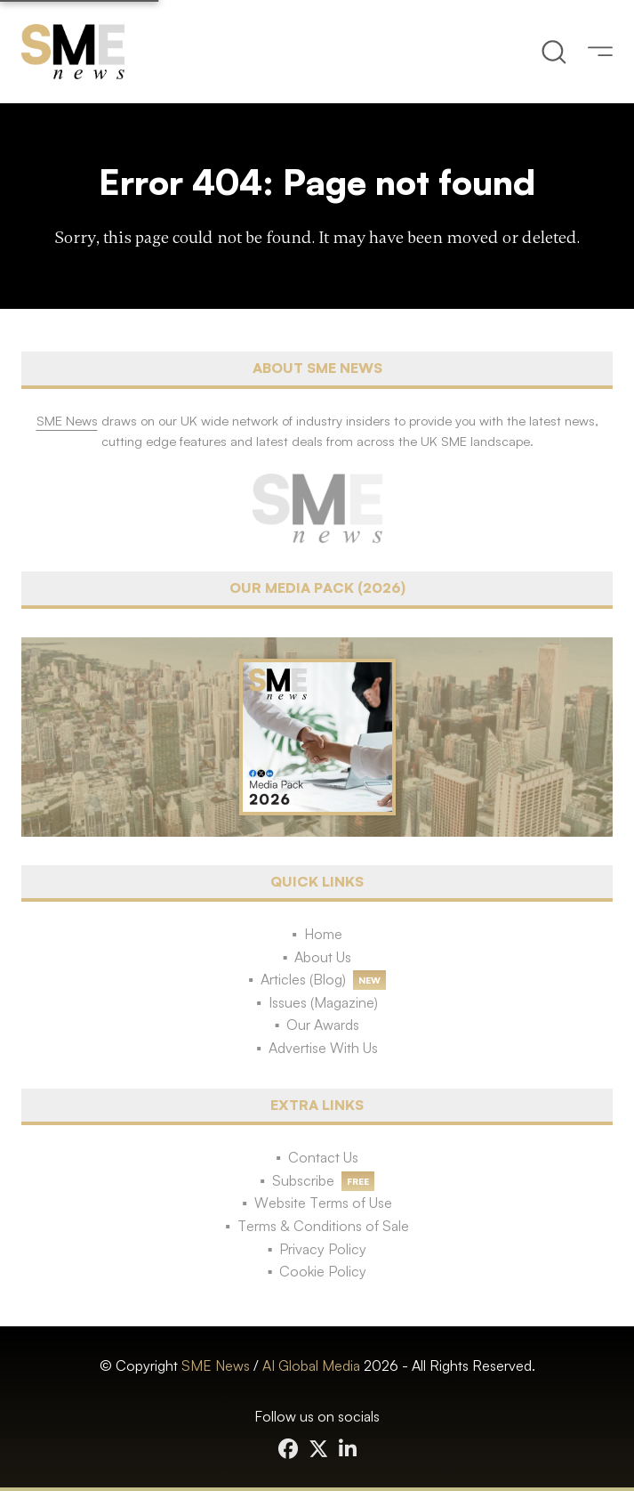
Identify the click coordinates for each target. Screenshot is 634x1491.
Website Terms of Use (323, 1202)
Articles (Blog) (303, 979)
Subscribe (303, 1180)
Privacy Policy (322, 1249)
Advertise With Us (323, 1048)
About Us (322, 957)
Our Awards (322, 1024)
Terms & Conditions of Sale (323, 1226)
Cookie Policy (322, 1271)
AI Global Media (311, 1365)
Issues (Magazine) (323, 1002)
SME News (215, 1365)
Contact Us (323, 1157)
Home (323, 934)
